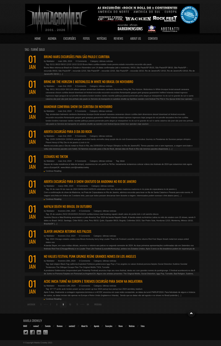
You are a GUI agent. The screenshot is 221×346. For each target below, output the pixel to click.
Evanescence (132, 139)
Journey (149, 139)
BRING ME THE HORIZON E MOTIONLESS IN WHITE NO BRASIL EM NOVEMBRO (88, 81)
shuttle (123, 99)
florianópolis (125, 92)
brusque (164, 89)
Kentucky (90, 239)
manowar (63, 121)
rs (187, 96)
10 (70, 304)
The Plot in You (162, 99)
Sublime (176, 264)
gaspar (134, 92)
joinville (75, 96)
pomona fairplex (150, 264)
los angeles (123, 264)
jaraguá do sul (65, 96)
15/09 (52, 139)
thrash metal (168, 239)
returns (145, 239)
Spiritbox (133, 99)
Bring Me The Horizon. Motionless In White (142, 89)
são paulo (147, 64)
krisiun (96, 214)
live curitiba (183, 117)
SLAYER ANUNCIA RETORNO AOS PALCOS (67, 231)
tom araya (178, 239)
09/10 (63, 64)
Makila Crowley (32, 321)
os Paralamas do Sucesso (164, 139)
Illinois (83, 239)
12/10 (68, 64)
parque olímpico (184, 139)
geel (139, 92)
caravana (185, 89)
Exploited (82, 264)
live (176, 117)
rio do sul (167, 96)
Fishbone (91, 264)
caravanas (50, 92)
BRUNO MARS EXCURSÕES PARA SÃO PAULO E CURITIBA (77, 56)
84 (88, 304)
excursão (139, 64)
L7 (116, 264)
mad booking (105, 214)
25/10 (65, 214)
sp (128, 99)
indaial (177, 92)
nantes (105, 96)
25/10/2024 (73, 214)
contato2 (72, 326)
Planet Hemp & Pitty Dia (56, 142)
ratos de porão (130, 214)
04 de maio (54, 189)
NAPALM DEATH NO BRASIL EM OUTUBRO (68, 206)
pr (150, 96)
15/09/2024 (60, 139)
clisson (58, 92)
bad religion (55, 264)
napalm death (117, 214)
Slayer (159, 239)
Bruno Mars (88, 64)
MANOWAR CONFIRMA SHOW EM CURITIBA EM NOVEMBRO (78, 106)
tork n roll (141, 214)
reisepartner (157, 96)
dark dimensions (145, 114)
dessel (71, 92)
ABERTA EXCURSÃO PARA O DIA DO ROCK (68, 131)
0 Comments (81, 61)
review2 (36, 326)
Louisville (130, 239)
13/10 (74, 64)
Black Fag (65, 264)
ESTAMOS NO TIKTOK (56, 156)
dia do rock (121, 139)
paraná (126, 96)
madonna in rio (137, 189)
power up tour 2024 (93, 289)
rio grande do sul (178, 96)
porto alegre (144, 96)
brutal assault (174, 89)
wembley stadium (134, 289)
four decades (116, 189)
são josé (57, 99)
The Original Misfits (87, 267)
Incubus (141, 139)
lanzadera (83, 96)
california (74, 264)
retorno (138, 239)
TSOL (98, 267)
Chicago (58, 239)
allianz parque (80, 89)
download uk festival (83, 92)
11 (77, 304)
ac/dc (58, 289)
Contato (153, 38)
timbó (178, 99)
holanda (170, 92)
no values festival (135, 264)
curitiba (96, 64)
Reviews (118, 38)
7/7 (54, 289)
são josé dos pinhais (70, 99)
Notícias (102, 38)
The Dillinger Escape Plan (67, 267)
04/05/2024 (83, 189)
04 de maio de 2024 (68, 189)
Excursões (69, 38)
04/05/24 (92, 189)
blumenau (118, 89)
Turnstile (106, 267)
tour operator (186, 99)
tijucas (172, 99)
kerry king (99, 239)
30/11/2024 (60, 89)
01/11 (52, 64)
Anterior (31, 304)
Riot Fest (152, 239)
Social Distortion (165, 264)
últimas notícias (106, 61)
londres (98, 96)
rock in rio (85, 142)
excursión (106, 92)
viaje (139, 124)
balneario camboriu (105, 89)
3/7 (51, 289)
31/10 (79, 64)
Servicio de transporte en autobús (105, 99)
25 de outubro (56, 214)
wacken (145, 124)
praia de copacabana (154, 189)
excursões (114, 92)
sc (89, 99)
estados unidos (69, 239)
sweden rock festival (146, 99)
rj (79, 142)
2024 (52, 239)
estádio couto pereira (109, 64)
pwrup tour (107, 289)
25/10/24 (82, 214)
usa (53, 242)
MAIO (25, 326)
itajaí (57, 96)
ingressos (50, 96)
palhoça (118, 96)
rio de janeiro (73, 142)
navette (111, 96)
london (91, 96)
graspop (145, 92)
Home (38, 38)
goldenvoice (100, 264)
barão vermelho (97, 139)
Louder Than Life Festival (115, 239)
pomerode (133, 96)
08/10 (57, 64)
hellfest (163, 92)
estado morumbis (126, 64)
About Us (135, 38)
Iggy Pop (110, 264)
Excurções (108, 326)
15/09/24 (69, 139)
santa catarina (161, 121)
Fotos (86, 38)
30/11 (52, 89)
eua (77, 239)
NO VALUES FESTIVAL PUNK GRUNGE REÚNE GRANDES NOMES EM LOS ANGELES (90, 256)
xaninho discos (151, 214)
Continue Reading (53, 171)
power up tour (79, 289)
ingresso (184, 92)
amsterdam (92, 89)
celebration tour (103, 189)
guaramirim (154, 92)
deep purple (110, 139)
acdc (64, 289)
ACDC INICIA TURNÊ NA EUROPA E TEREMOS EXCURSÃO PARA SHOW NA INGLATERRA (93, 281)
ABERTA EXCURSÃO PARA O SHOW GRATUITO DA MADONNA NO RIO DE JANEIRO (90, 181)
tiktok (122, 161)
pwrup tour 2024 (120, 289)
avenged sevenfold (82, 139)
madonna (127, 189)
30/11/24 (69, 89)
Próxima (98, 304)
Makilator (50, 61)
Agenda (52, 38)
